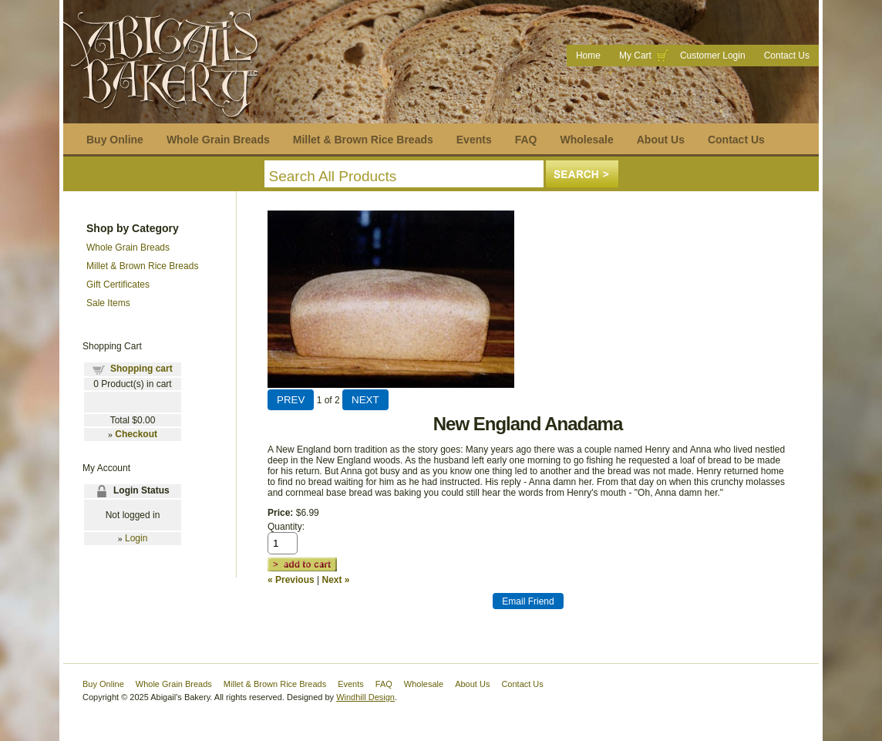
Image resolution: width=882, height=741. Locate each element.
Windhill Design (365, 697)
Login (136, 538)
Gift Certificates (118, 284)
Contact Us (787, 55)
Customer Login (713, 55)
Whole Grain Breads (218, 139)
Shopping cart (141, 368)
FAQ (526, 139)
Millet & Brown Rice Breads (363, 139)
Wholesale (586, 139)
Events (474, 139)
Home (588, 55)
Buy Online (114, 139)
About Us (661, 139)
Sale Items (108, 303)
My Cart (635, 55)
